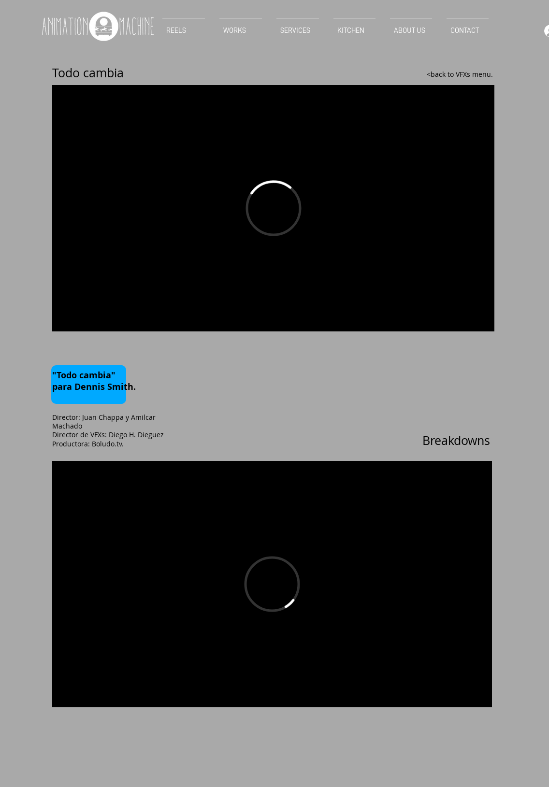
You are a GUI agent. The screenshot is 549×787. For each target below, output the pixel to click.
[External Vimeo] (273, 208)
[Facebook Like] (70, 351)
